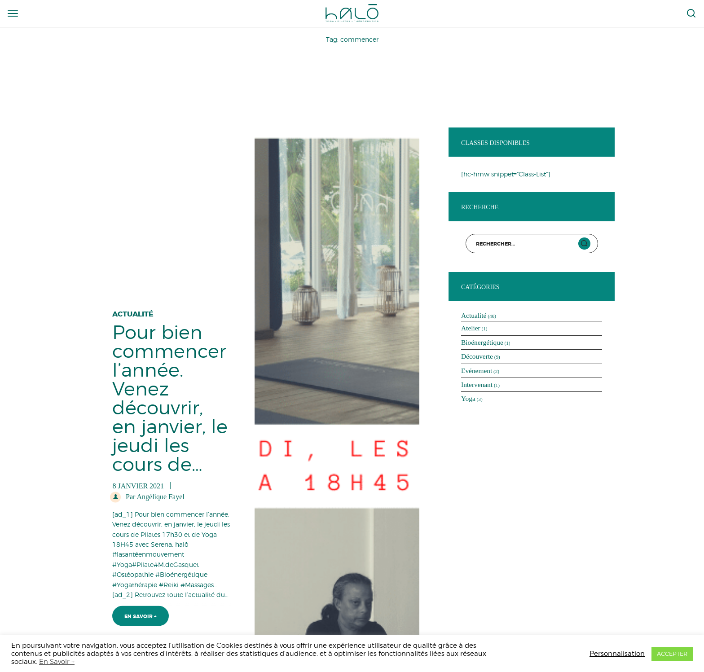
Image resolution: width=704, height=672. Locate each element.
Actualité (133, 310)
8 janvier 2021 (138, 482)
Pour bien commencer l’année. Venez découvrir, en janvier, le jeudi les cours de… (170, 394)
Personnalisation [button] (617, 653)
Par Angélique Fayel (154, 493)
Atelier (470, 328)
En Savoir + (140, 613)
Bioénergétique (482, 342)
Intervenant (477, 384)
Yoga (468, 398)
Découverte (477, 356)
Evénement (476, 370)
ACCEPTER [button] (672, 653)
